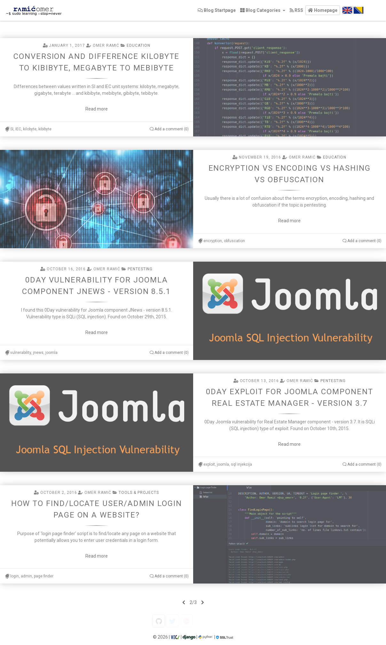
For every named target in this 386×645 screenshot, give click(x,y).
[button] (322, 10)
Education (138, 45)
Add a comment (168, 129)
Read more (96, 108)
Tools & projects (139, 492)
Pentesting (140, 269)
